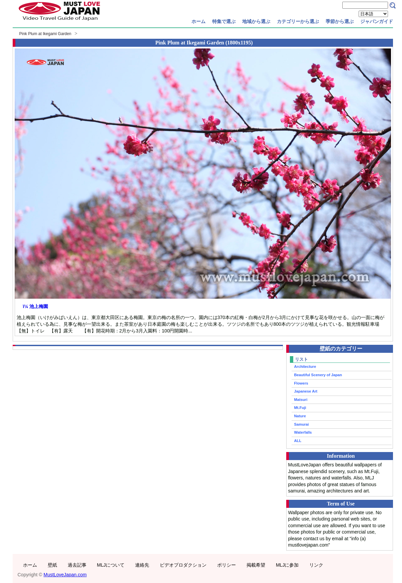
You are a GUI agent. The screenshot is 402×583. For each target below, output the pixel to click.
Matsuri (301, 400)
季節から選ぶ (340, 21)
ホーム (198, 21)
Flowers (301, 383)
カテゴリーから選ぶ (298, 21)
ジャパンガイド (376, 21)
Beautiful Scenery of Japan (318, 375)
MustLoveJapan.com (65, 574)
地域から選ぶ (256, 21)
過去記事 (77, 565)
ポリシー (226, 565)
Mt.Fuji (300, 408)
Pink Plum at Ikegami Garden (45, 33)
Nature (300, 416)
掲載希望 (256, 565)
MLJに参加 (287, 565)
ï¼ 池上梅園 (35, 306)
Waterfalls (303, 432)
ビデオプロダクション (183, 565)
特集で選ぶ (224, 21)
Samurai (301, 424)
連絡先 (142, 565)
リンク (316, 565)
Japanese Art (306, 391)
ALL (298, 441)
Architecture (305, 367)
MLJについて (110, 565)
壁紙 (52, 565)
